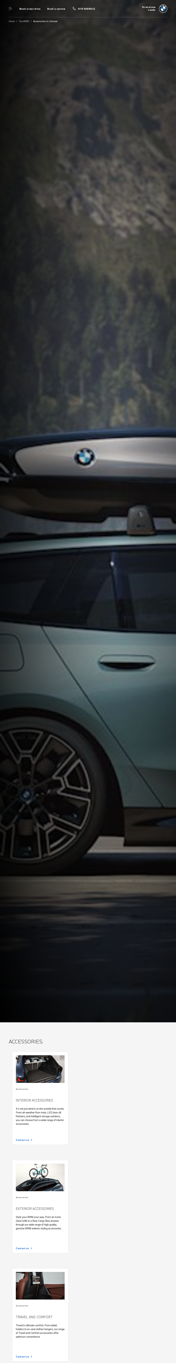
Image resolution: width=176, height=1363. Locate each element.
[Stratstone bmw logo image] (154, 8)
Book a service (56, 8)
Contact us (22, 1140)
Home (12, 21)
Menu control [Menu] (10, 8)
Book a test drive (30, 8)
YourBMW (24, 21)
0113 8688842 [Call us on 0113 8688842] (86, 8)
